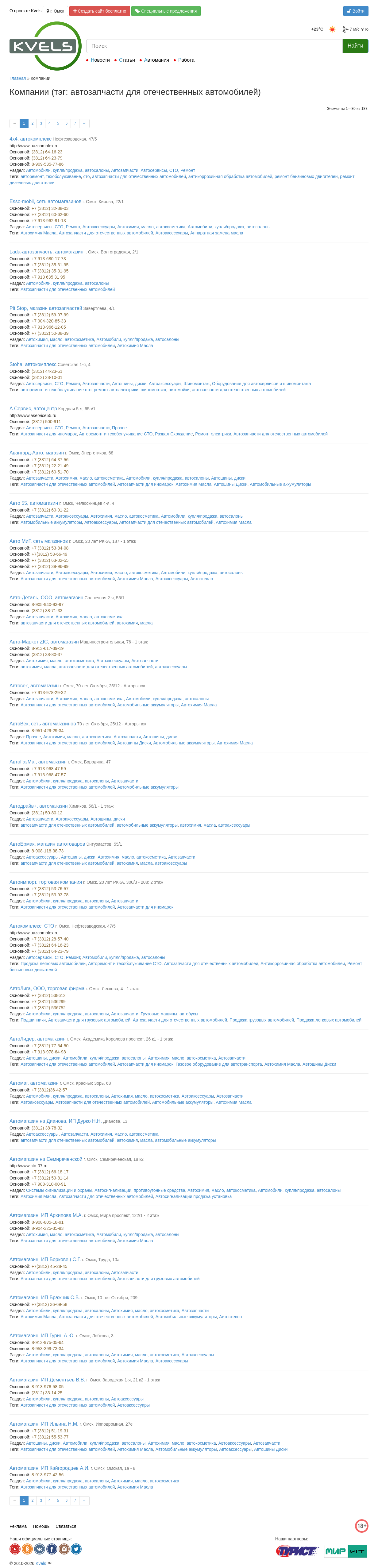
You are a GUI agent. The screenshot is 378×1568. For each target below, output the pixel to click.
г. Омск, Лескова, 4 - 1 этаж (113, 988)
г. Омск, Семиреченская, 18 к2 (113, 1159)
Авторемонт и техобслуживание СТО (116, 433)
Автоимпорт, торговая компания (46, 882)
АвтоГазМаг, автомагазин (38, 761)
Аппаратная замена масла (216, 232)
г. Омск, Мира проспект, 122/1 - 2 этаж (121, 1215)
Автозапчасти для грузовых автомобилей (89, 1020)
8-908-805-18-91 (48, 1222)
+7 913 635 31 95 (48, 277)
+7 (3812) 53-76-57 (50, 888)
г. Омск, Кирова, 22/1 (103, 201)
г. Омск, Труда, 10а (101, 1259)
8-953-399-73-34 (48, 1348)
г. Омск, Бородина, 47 (89, 761)
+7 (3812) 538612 (49, 995)
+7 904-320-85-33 (49, 321)
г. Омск (55, 11)
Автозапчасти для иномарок (49, 433)
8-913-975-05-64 (48, 1342)
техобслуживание (63, 176)
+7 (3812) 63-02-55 (50, 560)
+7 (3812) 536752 (49, 1007)
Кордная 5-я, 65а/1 (76, 408)
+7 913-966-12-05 (49, 327)
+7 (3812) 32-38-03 (50, 208)
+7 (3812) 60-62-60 (50, 214)
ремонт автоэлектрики (116, 389)
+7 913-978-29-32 (49, 692)
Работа (186, 60)
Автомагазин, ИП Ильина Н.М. (44, 1424)
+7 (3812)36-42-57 (49, 1089)
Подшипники (33, 1020)
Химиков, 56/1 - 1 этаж (91, 806)
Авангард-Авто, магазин (37, 452)
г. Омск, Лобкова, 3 (95, 1335)
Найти (355, 46)
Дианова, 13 (115, 1121)
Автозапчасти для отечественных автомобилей (106, 232)
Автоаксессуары (99, 226)
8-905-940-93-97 (48, 604)
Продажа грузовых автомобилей (262, 1020)
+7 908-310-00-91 (49, 1184)
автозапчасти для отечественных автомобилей (139, 176)
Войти (355, 11)
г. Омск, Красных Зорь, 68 (85, 1083)
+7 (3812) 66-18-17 (50, 1171)
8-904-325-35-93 (48, 1228)
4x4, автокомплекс (31, 138)
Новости (100, 60)
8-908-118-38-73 (48, 850)
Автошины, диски (129, 383)
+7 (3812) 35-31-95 (50, 264)
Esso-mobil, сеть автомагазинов (45, 201)
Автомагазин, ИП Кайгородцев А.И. (50, 1468)
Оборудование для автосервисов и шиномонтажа (261, 383)
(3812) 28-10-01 (47, 377)
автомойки (179, 389)
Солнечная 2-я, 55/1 (104, 597)
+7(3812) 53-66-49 (49, 554)
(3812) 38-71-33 (47, 610)
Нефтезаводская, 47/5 (75, 139)
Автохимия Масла (38, 232)
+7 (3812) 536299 (49, 1001)
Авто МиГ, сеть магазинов (39, 541)
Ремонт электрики (213, 433)
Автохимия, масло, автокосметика (151, 226)
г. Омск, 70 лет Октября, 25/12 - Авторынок (102, 685)
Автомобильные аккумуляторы (280, 484)
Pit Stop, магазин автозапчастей (46, 308)
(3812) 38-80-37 (47, 654)
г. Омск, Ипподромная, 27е (106, 1424)
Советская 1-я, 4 (74, 364)
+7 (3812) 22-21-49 (50, 465)
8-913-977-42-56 (48, 1474)
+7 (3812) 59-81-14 (50, 1178)
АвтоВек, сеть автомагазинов (43, 723)
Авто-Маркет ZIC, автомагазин (44, 641)
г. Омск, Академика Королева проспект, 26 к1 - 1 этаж (120, 1039)
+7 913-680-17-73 (49, 258)
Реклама (18, 1526)
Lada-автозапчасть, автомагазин (46, 251)
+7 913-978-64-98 (49, 1051)
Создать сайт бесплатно (99, 11)
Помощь (41, 1526)
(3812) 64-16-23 (47, 151)
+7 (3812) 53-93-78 (50, 894)
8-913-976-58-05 (48, 1386)
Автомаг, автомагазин (34, 1083)
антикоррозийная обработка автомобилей (230, 176)
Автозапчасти (124, 170)
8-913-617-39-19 (48, 648)
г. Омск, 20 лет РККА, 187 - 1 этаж (102, 541)
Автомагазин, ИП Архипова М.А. (46, 1215)
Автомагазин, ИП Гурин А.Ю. (42, 1335)
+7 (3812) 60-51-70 (50, 471)
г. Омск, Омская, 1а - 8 (113, 1468)
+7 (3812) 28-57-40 (50, 939)
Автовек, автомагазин (34, 685)
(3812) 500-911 (46, 421)
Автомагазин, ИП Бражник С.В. (45, 1297)
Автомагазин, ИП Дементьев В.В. (47, 1379)
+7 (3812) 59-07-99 (50, 314)
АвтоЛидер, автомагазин (38, 1038)
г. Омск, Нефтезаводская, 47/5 (85, 926)
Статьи (127, 60)
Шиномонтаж (197, 383)
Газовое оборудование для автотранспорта (219, 1064)
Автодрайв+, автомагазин (39, 806)
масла (146, 622)
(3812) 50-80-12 (47, 812)
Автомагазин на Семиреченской (46, 1159)
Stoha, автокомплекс (33, 364)
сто (86, 176)
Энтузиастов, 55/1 (104, 844)
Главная (18, 78)
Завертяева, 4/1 (99, 308)
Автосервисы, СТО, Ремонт (168, 170)
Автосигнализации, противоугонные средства (139, 1190)
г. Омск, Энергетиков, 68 (89, 452)
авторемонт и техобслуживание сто (56, 389)
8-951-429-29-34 (48, 730)
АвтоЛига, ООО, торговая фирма (47, 988)
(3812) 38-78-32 (47, 1128)
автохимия (127, 622)
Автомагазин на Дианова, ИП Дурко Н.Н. (56, 1121)
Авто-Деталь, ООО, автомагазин (46, 597)
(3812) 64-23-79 (47, 158)
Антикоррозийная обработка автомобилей (302, 963)
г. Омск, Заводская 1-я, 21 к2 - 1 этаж (123, 1379)
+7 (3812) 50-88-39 (50, 333)
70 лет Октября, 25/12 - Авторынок (111, 723)
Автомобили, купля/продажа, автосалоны (67, 170)
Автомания (156, 60)
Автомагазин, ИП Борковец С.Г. (45, 1259)
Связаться (66, 1526)
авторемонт (32, 176)
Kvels (41, 1563)
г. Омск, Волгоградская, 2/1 (111, 251)
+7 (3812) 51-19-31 (50, 1430)
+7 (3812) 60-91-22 (50, 510)
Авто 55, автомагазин (34, 503)
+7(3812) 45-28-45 (49, 1266)
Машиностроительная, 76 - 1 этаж (114, 641)
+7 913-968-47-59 (49, 768)
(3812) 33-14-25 (47, 1392)
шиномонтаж (153, 389)
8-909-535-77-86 (48, 164)
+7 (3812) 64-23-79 (50, 951)
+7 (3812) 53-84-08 (50, 548)
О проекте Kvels (25, 10)
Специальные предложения (166, 11)
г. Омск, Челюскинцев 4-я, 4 (86, 503)
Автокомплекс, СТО (32, 926)
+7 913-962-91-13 (49, 220)
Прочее (119, 427)
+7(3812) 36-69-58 (49, 1304)
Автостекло (201, 578)
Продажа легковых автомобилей (53, 963)
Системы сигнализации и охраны (59, 1190)
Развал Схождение (174, 433)
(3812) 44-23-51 (47, 371)
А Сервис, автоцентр (33, 408)
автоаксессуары (171, 666)
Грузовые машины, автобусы (169, 1013)
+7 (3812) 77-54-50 (50, 1045)
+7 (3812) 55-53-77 (50, 1437)
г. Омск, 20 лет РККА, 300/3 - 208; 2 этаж (123, 882)
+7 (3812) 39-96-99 (50, 566)
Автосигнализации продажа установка (194, 1196)
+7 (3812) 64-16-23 (50, 945)
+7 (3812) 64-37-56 (50, 459)
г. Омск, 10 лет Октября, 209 (109, 1297)
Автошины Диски (231, 484)
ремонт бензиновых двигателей (306, 176)
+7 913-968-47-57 (49, 774)
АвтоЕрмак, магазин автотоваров (47, 844)
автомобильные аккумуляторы (147, 825)
